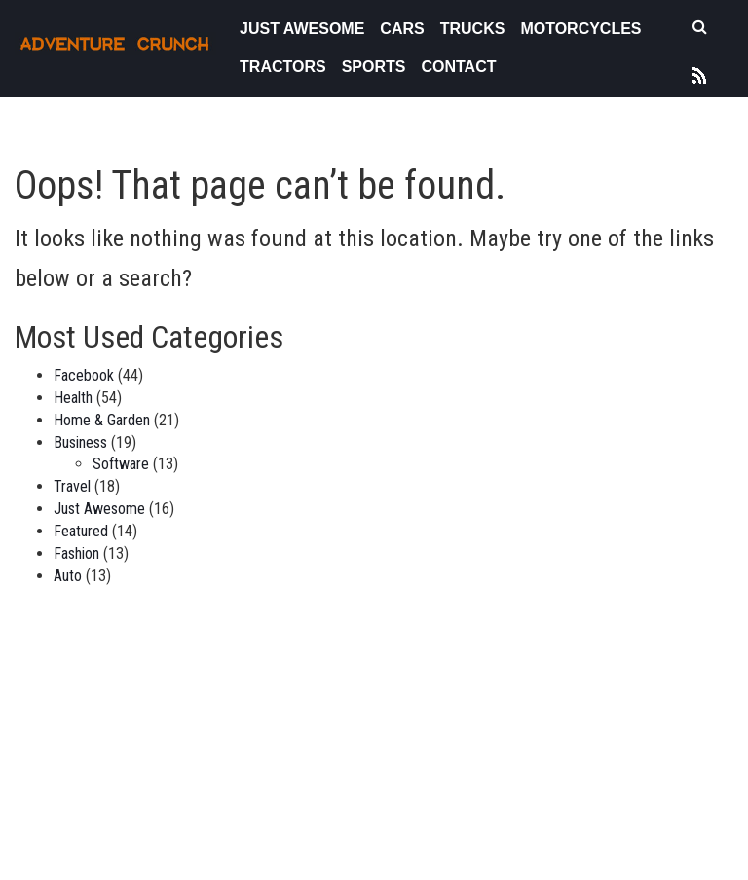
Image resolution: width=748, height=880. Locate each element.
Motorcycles (580, 28)
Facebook (84, 375)
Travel (72, 486)
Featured (81, 531)
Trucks (472, 28)
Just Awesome (302, 28)
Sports (374, 66)
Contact (458, 66)
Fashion (76, 553)
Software (121, 464)
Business (80, 442)
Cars (402, 28)
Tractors (283, 66)
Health (73, 397)
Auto (68, 576)
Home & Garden (102, 420)
